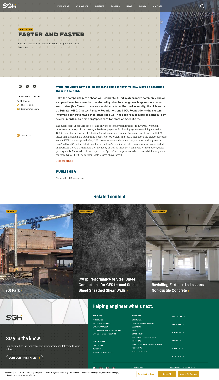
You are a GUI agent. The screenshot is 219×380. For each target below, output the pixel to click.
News (129, 6)
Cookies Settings (146, 375)
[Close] (214, 375)
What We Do (63, 6)
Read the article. (64, 160)
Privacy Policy (137, 367)
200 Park (13, 290)
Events (143, 6)
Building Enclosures (101, 323)
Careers (115, 6)
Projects (178, 317)
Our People (98, 348)
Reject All (167, 375)
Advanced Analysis (100, 326)
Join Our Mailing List (23, 357)
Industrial (136, 340)
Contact (157, 6)
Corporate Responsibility (104, 352)
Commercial (137, 319)
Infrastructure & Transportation (147, 344)
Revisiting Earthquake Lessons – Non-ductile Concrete (179, 287)
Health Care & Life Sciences (144, 337)
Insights (99, 6)
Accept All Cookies (188, 375)
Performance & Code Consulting (107, 330)
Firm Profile (98, 345)
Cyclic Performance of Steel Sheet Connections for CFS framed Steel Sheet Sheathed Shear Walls (107, 284)
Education (136, 326)
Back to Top (24, 135)
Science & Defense (139, 351)
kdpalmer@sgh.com (28, 109)
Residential (137, 347)
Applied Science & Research (104, 333)
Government (137, 333)
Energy (135, 330)
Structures (98, 319)
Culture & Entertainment (143, 323)
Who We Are (82, 6)
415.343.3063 (25, 105)
